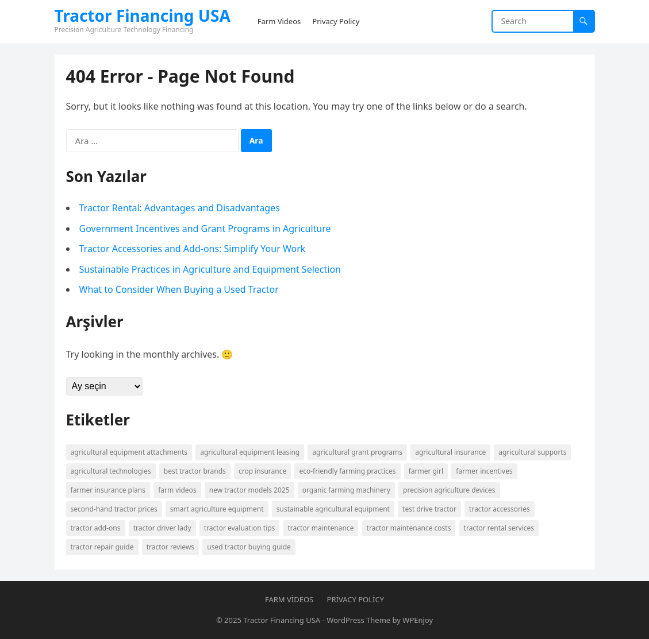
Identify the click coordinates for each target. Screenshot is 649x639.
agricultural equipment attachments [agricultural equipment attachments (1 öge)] (129, 452)
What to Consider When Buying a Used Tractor (179, 289)
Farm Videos (289, 599)
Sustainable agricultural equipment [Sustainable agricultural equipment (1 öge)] (333, 509)
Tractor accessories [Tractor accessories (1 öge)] (499, 509)
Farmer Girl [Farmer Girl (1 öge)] (426, 471)
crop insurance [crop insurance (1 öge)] (262, 471)
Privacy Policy (355, 599)
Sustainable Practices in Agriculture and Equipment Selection (210, 269)
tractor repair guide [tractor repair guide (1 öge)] (102, 547)
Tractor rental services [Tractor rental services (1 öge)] (499, 528)
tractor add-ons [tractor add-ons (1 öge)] (96, 528)
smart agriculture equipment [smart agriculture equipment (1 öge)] (217, 509)
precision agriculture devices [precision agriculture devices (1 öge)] (449, 490)
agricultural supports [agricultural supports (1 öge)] (532, 452)
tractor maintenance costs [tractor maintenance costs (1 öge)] (409, 528)
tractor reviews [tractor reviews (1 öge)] (170, 547)
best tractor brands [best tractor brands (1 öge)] (195, 471)
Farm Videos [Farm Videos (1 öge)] (177, 490)
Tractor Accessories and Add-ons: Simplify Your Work (192, 248)
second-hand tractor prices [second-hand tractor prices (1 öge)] (114, 509)
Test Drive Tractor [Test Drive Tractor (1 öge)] (429, 509)
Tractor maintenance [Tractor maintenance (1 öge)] (321, 528)
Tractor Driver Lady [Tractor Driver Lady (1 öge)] (162, 528)
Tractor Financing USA (143, 15)
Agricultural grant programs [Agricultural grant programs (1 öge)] (357, 452)
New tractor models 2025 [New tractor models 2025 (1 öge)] (249, 490)
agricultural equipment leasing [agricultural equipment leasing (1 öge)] (249, 452)
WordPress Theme (358, 620)
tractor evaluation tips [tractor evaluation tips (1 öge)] (239, 528)
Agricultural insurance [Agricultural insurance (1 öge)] (450, 452)
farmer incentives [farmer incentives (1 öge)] (484, 471)
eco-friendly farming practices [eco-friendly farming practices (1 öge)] (347, 471)
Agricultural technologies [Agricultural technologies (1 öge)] (111, 471)
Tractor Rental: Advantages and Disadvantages (179, 208)
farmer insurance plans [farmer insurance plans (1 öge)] (108, 490)
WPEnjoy (417, 620)
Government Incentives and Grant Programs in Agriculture (205, 228)
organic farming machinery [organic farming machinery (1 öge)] (346, 490)
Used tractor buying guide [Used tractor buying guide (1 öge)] (249, 547)
